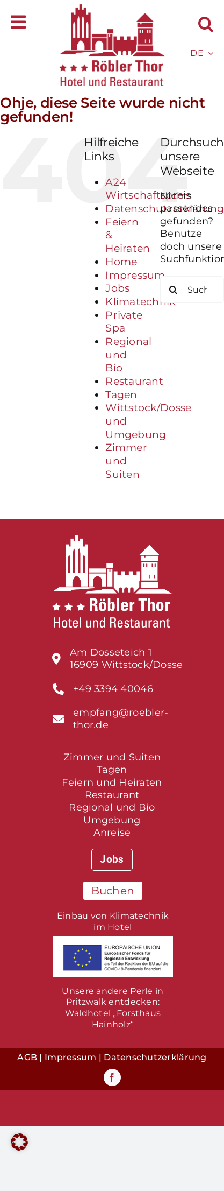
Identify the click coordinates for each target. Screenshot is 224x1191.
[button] (205, 23)
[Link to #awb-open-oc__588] (18, 22)
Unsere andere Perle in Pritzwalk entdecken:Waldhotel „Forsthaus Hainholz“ (112, 1008)
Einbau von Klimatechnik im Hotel (113, 921)
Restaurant (134, 381)
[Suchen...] (192, 289)
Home (121, 262)
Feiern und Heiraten (112, 782)
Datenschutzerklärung (155, 1057)
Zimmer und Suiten (126, 460)
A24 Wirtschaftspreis (148, 189)
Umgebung (111, 820)
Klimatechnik (140, 301)
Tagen (121, 395)
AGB (27, 1057)
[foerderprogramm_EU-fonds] (112, 941)
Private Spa (123, 322)
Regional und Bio (112, 807)
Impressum (135, 275)
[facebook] (112, 1077)
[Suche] (173, 289)
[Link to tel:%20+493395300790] (58, 689)
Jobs (117, 288)
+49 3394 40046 (113, 689)
